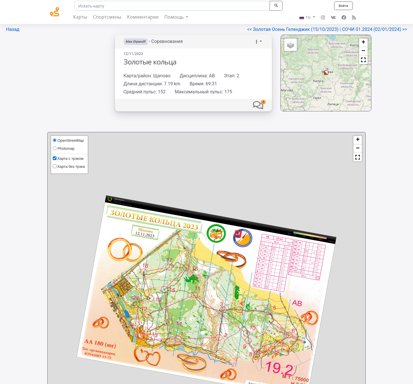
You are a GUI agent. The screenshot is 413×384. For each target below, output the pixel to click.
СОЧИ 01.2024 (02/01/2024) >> (374, 29)
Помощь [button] (174, 17)
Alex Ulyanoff (136, 42)
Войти (343, 5)
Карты (80, 17)
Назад (13, 29)
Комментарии (143, 17)
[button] (258, 105)
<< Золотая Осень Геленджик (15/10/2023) (293, 29)
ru (305, 17)
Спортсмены (107, 17)
